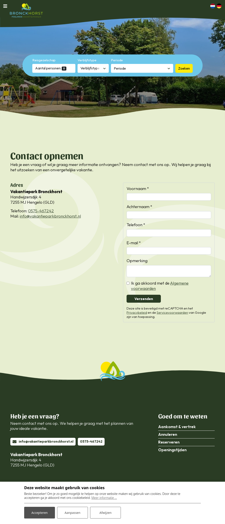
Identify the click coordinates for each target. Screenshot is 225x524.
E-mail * (134, 242)
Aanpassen (72, 513)
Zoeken (184, 68)
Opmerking (137, 260)
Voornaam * (138, 188)
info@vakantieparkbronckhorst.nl (50, 216)
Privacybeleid (137, 312)
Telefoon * (136, 224)
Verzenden (143, 298)
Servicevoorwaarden (172, 312)
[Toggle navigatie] (6, 6)
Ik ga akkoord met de (160, 286)
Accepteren (39, 513)
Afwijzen (105, 513)
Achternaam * (139, 206)
